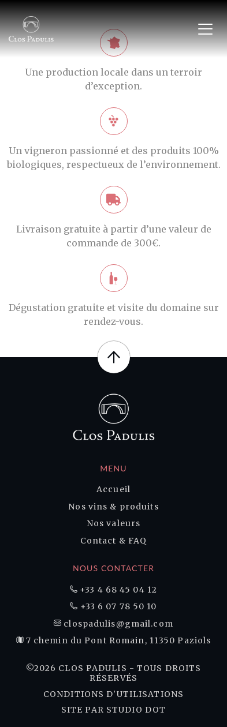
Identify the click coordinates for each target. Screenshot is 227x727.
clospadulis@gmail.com (113, 624)
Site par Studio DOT (113, 710)
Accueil (113, 489)
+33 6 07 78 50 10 (113, 607)
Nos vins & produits (113, 507)
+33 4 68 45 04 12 (113, 590)
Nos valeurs (113, 524)
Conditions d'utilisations (113, 694)
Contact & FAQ (113, 541)
